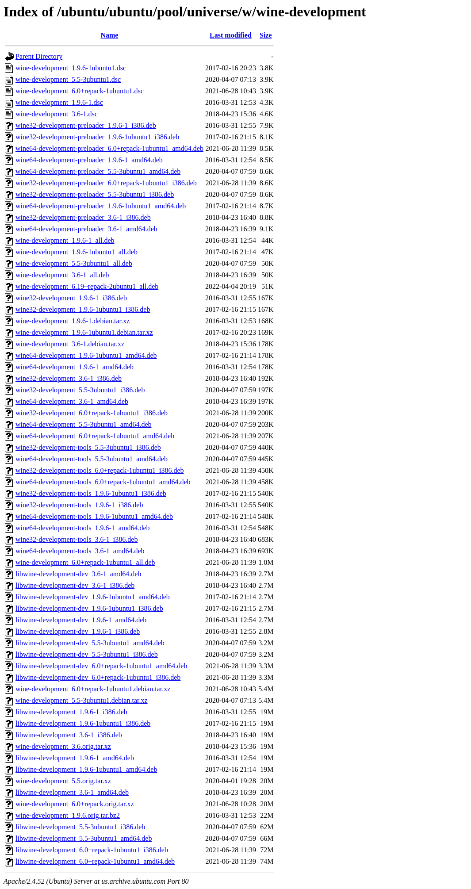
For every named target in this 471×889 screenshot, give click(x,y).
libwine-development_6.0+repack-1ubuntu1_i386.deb (91, 850)
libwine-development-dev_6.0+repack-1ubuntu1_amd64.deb (101, 666)
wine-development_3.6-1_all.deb (62, 275)
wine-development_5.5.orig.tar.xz (63, 781)
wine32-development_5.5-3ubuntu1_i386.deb (80, 390)
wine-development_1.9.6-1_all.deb (65, 240)
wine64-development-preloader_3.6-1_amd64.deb (86, 229)
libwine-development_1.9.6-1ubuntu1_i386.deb (82, 723)
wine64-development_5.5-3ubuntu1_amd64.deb (83, 424)
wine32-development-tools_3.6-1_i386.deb (76, 539)
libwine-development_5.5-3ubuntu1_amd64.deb (83, 838)
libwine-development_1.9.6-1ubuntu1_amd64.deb (86, 769)
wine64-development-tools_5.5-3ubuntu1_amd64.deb (91, 459)
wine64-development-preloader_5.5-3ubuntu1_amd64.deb (97, 171)
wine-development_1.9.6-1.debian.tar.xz (72, 321)
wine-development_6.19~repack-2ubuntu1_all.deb (86, 286)
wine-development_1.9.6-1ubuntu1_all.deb (76, 252)
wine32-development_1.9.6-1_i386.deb (71, 298)
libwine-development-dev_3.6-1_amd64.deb (78, 574)
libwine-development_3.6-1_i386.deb (68, 735)
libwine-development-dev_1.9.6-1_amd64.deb (80, 620)
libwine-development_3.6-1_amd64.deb (72, 792)
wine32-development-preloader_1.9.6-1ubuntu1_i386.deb (97, 137)
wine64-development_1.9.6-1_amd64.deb (74, 367)
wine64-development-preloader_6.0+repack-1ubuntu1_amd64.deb (109, 148)
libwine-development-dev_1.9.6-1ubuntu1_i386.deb (89, 608)
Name (109, 35)
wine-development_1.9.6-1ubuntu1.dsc (70, 68)
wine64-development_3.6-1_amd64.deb (71, 401)
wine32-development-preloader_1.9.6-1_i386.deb (85, 125)
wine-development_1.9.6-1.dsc (59, 102)
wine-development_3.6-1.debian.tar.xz (69, 344)
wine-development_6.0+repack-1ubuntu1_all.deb (85, 562)
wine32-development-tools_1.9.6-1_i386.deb (79, 505)
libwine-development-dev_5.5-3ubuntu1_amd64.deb (90, 643)
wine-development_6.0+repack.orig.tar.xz (74, 804)
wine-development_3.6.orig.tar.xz (63, 746)
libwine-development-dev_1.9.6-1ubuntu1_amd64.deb (92, 597)
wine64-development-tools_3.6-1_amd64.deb (80, 551)
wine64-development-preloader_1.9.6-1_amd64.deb (89, 160)
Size (266, 35)
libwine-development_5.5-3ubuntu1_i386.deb (80, 827)
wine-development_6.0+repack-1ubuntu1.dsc (79, 91)
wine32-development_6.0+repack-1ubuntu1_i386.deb (91, 413)
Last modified (231, 35)
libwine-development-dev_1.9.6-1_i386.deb (77, 631)
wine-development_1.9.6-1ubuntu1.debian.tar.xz (84, 332)
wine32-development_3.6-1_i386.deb (68, 378)
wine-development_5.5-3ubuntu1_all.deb (73, 263)
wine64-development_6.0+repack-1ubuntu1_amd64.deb (94, 436)
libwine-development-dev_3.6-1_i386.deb (74, 585)
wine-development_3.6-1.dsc (56, 114)
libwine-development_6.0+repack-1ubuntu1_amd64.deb (95, 861)
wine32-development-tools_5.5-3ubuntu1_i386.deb (88, 447)
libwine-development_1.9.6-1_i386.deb (71, 712)
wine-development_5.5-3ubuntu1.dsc (68, 79)
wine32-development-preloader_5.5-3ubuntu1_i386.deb (94, 194)
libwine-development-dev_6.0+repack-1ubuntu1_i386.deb (97, 677)
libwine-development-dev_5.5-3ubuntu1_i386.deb (86, 654)
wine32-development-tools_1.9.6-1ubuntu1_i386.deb (90, 493)
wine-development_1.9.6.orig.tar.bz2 (67, 815)
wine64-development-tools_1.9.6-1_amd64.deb (82, 528)
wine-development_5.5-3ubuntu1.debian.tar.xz (81, 700)
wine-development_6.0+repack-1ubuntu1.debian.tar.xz (92, 689)
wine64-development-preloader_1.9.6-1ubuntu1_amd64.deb (100, 206)
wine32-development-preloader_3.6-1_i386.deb (83, 217)
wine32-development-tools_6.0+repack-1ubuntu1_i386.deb (99, 470)
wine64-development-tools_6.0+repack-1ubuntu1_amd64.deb (103, 482)
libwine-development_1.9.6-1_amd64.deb (74, 758)
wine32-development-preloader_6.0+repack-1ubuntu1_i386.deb (106, 183)
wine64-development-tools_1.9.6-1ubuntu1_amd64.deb (94, 516)
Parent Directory (38, 56)
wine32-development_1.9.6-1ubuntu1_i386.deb (82, 309)
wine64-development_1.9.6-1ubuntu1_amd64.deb (86, 355)
